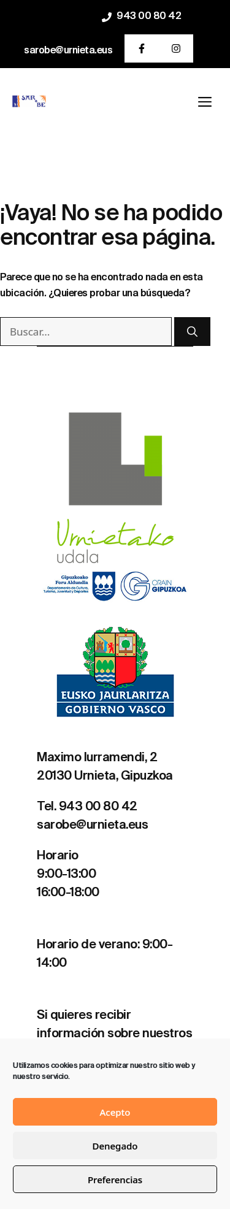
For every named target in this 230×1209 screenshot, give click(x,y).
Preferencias (115, 1179)
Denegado (115, 1146)
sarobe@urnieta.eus (68, 51)
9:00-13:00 (66, 875)
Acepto (114, 1112)
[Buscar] (192, 332)
